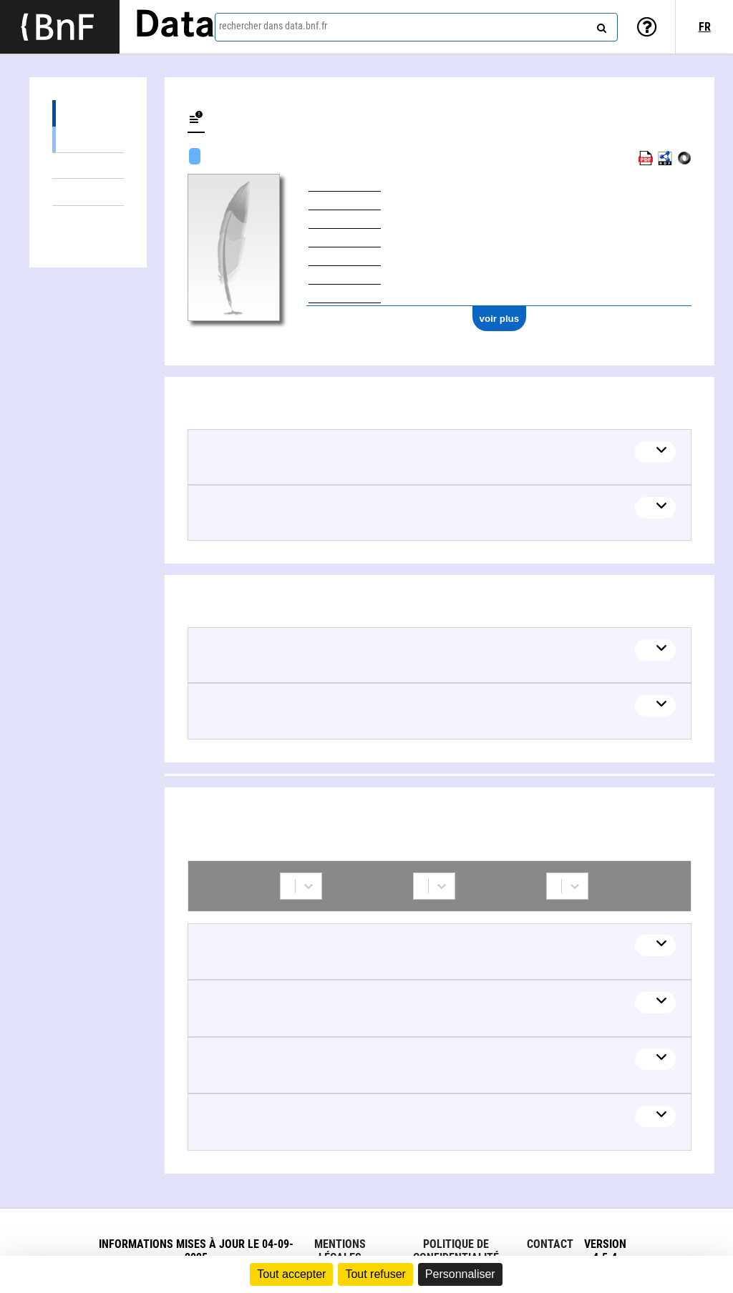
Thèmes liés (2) (88, 192)
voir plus (500, 318)
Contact (550, 1244)
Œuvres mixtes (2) (88, 139)
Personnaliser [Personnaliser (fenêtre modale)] (460, 1274)
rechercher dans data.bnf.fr (273, 25)
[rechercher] (600, 25)
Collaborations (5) (88, 219)
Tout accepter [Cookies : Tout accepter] (291, 1274)
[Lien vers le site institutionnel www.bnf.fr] (60, 27)
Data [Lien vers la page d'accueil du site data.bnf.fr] (174, 26)
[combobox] (416, 27)
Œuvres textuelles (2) (88, 165)
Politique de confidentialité (456, 1250)
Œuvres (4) (88, 113)
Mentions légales (340, 1250)
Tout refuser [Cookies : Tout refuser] (375, 1274)
